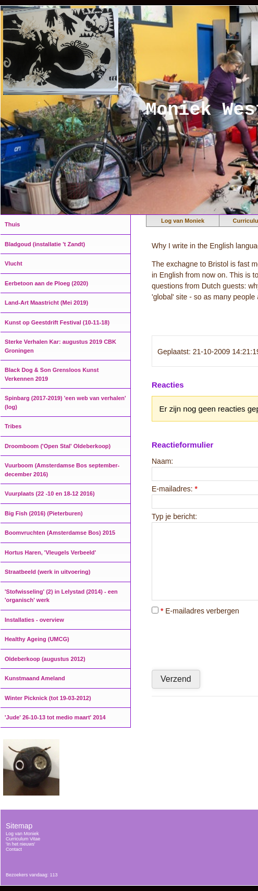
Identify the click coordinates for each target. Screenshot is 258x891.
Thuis (12, 224)
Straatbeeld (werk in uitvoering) (47, 572)
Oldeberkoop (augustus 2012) (45, 659)
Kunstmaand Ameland (35, 678)
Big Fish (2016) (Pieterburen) (44, 513)
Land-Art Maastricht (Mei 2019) (46, 302)
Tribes (13, 426)
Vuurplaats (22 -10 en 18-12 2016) (50, 493)
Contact (14, 849)
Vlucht (13, 263)
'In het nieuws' (20, 844)
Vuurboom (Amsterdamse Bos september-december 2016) (62, 469)
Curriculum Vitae (23, 838)
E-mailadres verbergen (195, 611)
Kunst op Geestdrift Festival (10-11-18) (57, 322)
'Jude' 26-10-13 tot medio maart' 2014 (55, 717)
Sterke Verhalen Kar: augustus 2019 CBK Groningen (60, 346)
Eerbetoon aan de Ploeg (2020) (46, 283)
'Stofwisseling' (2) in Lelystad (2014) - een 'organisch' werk (61, 596)
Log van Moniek (182, 221)
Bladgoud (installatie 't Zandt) (45, 244)
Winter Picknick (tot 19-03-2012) (48, 698)
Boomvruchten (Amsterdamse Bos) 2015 (60, 532)
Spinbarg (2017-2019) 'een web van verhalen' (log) (65, 402)
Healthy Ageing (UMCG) (37, 639)
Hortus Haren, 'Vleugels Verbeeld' (50, 552)
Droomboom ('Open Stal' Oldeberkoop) (57, 446)
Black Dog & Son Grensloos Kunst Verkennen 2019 (52, 374)
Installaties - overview (34, 620)
